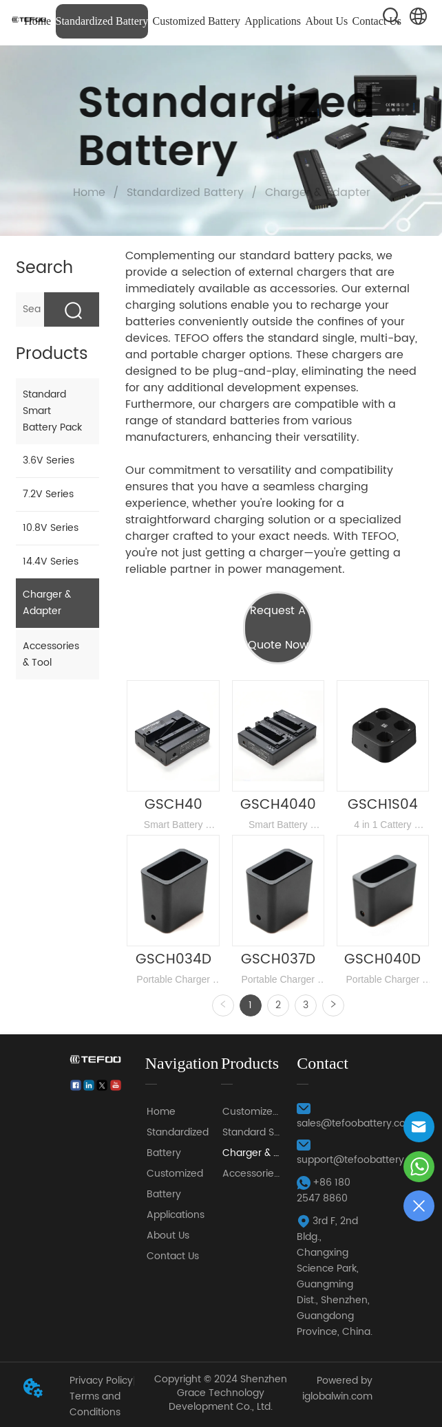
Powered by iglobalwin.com (337, 1388)
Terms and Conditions (95, 1404)
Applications (272, 21)
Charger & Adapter (316, 192)
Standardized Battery (102, 21)
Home (89, 192)
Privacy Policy (101, 1380)
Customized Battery (196, 21)
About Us (326, 21)
